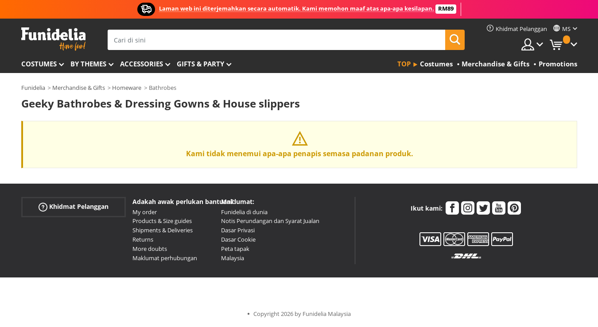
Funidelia (33, 88)
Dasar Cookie (238, 239)
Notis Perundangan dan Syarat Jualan (270, 221)
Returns (142, 239)
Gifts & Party (200, 63)
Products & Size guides (162, 221)
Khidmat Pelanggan (74, 206)
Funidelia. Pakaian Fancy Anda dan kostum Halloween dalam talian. (53, 39)
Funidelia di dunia (244, 212)
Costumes (39, 63)
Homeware (126, 88)
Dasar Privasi (238, 230)
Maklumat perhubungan (164, 258)
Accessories (141, 63)
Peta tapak (235, 249)
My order (144, 212)
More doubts (149, 249)
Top (404, 63)
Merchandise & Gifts (78, 88)
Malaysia (232, 258)
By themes (88, 63)
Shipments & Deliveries (162, 230)
